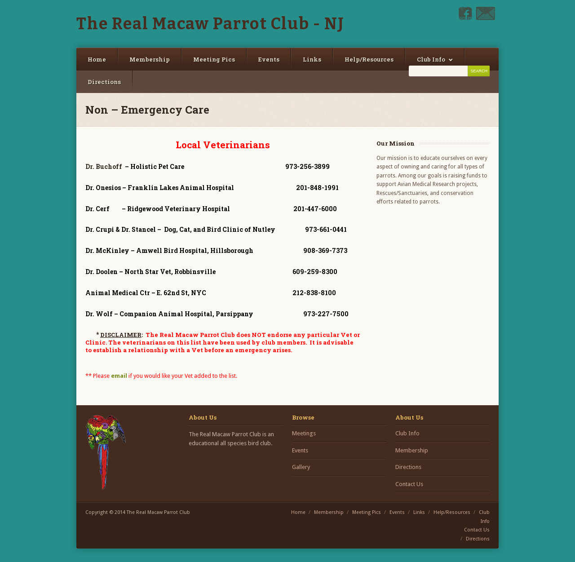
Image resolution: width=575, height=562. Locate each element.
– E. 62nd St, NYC (147, 292)
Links (312, 59)
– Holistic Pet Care (154, 166)
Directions (104, 82)
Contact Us (409, 484)
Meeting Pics (214, 59)
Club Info (431, 59)
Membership (149, 59)
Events (268, 59)
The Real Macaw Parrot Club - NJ (210, 24)
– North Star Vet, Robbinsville (152, 271)
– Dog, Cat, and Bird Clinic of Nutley (181, 229)
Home (97, 59)
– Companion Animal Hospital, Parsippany (169, 314)
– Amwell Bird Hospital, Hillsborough (171, 250)
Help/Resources (369, 59)
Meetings (304, 433)
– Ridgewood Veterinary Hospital (157, 208)
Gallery (301, 467)
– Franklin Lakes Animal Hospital (160, 187)
